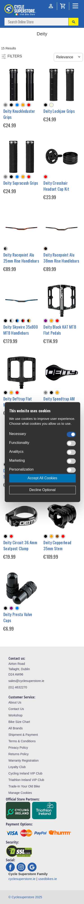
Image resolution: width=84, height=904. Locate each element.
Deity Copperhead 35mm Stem (57, 545)
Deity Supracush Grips (20, 183)
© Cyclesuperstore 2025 (25, 897)
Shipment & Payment (23, 734)
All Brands (16, 728)
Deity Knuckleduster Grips (19, 114)
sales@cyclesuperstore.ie (26, 681)
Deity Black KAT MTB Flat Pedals (59, 330)
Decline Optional (42, 490)
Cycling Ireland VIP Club (25, 773)
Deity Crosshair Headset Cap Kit (56, 186)
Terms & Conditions (22, 741)
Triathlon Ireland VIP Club (26, 780)
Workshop (16, 715)
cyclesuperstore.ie (22, 879)
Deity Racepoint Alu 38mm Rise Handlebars (61, 258)
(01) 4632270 (18, 687)
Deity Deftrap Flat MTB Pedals (17, 402)
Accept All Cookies (42, 478)
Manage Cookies (20, 793)
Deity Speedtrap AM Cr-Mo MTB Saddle (59, 402)
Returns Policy (19, 754)
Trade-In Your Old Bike (24, 786)
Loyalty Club (17, 767)
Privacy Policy (18, 747)
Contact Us (16, 709)
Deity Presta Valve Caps (17, 617)
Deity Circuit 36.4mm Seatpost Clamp (20, 545)
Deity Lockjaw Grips (59, 111)
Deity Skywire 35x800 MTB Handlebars (20, 330)
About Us (15, 702)
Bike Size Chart (19, 722)
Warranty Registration (24, 760)
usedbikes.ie (47, 879)
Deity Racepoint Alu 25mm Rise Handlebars (21, 258)
